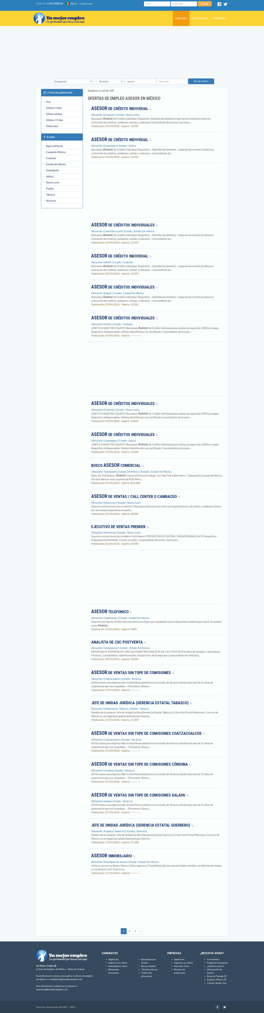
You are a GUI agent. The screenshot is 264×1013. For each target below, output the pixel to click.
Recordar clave (181, 966)
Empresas (219, 18)
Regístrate (113, 959)
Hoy (47, 101)
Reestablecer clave (117, 966)
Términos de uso (149, 969)
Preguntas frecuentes (217, 962)
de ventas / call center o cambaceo (135, 496)
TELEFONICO (111, 611)
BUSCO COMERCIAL (117, 465)
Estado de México (55, 164)
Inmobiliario (113, 856)
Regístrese (179, 959)
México (71, 3)
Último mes (51, 126)
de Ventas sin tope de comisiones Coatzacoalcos (148, 733)
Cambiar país (85, 3)
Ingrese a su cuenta (183, 962)
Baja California (53, 145)
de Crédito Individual (121, 108)
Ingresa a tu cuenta (117, 962)
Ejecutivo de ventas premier (120, 526)
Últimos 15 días (53, 119)
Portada (181, 18)
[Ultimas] (140, 931)
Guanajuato (51, 170)
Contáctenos (213, 959)
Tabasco (49, 194)
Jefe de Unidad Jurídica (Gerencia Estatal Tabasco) (141, 703)
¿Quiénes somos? (215, 966)
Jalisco (49, 176)
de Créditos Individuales (124, 225)
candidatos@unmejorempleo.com (65, 979)
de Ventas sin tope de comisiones (132, 672)
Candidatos (200, 18)
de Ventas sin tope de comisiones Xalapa (140, 795)
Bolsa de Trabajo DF (217, 976)
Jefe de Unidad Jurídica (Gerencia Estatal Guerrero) (142, 825)
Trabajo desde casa (216, 983)
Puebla (49, 188)
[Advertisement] (132, 53)
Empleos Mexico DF (217, 979)
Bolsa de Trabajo (76, 969)
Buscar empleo (201, 81)
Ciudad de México (55, 152)
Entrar (204, 4)
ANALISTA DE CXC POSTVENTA (118, 642)
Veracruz (50, 200)
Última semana (53, 113)
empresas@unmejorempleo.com (52, 989)
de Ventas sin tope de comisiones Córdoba (141, 764)
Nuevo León (51, 182)
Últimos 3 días (53, 107)
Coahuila (50, 158)
